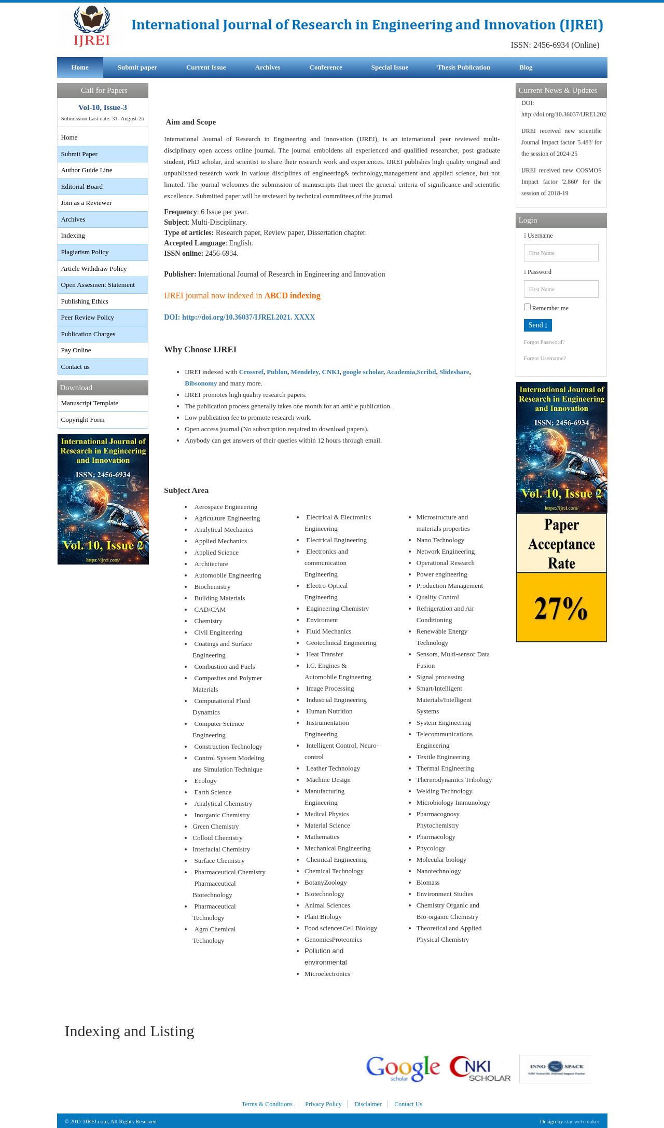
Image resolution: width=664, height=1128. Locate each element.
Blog (525, 67)
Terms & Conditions (267, 1104)
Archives (268, 67)
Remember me (546, 308)
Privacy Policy (323, 1104)
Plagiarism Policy (85, 252)
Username (538, 235)
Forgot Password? (544, 342)
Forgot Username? (545, 358)
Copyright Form (83, 419)
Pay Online (76, 350)
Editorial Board (82, 186)
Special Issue (389, 67)
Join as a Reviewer (86, 203)
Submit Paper (79, 154)
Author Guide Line (87, 170)
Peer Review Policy (88, 317)
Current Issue (206, 67)
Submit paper (137, 67)
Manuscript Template (89, 403)
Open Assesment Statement (98, 284)
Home (80, 67)
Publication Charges (88, 334)
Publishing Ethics (84, 301)
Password (537, 272)
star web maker (581, 1121)
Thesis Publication (463, 67)
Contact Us (408, 1104)
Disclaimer (368, 1104)
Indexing (73, 235)
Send (538, 325)
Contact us (75, 366)
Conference (326, 67)
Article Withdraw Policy (94, 268)
